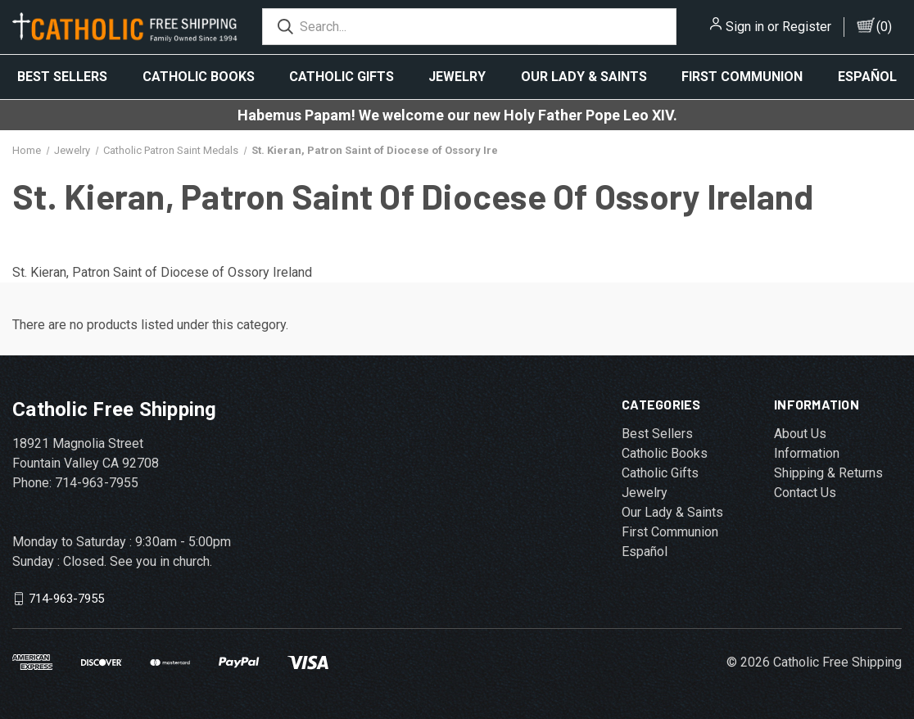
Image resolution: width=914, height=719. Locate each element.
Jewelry (457, 76)
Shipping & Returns (828, 473)
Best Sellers (62, 76)
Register (806, 26)
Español (867, 76)
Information (806, 453)
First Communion (742, 76)
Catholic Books (199, 76)
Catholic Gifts (341, 76)
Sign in (745, 26)
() (884, 26)
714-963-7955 (66, 598)
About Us (800, 433)
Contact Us (805, 492)
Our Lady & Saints (584, 76)
